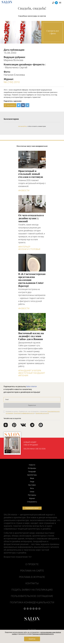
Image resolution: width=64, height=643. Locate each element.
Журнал (32, 498)
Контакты (32, 583)
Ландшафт (32, 471)
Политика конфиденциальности (32, 602)
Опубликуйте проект (32, 508)
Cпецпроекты (32, 502)
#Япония (23, 375)
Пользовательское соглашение (32, 596)
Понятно (32, 639)
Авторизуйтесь (22, 126)
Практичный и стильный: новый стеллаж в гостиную (30, 173)
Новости (32, 465)
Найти (53, 3)
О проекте (32, 564)
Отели (32, 492)
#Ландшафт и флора (29, 371)
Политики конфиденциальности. (43, 634)
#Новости (23, 190)
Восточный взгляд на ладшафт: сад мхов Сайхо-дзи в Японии (31, 336)
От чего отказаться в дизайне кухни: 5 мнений (31, 218)
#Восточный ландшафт (31, 373)
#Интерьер (24, 247)
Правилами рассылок (42, 413)
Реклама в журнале (32, 577)
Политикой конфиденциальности (24, 413)
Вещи (32, 478)
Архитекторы (32, 475)
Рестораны (32, 495)
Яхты (32, 488)
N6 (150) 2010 (12, 82)
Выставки (32, 485)
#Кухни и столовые (29, 249)
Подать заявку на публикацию (32, 589)
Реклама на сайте (32, 570)
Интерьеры (32, 468)
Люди (32, 482)
